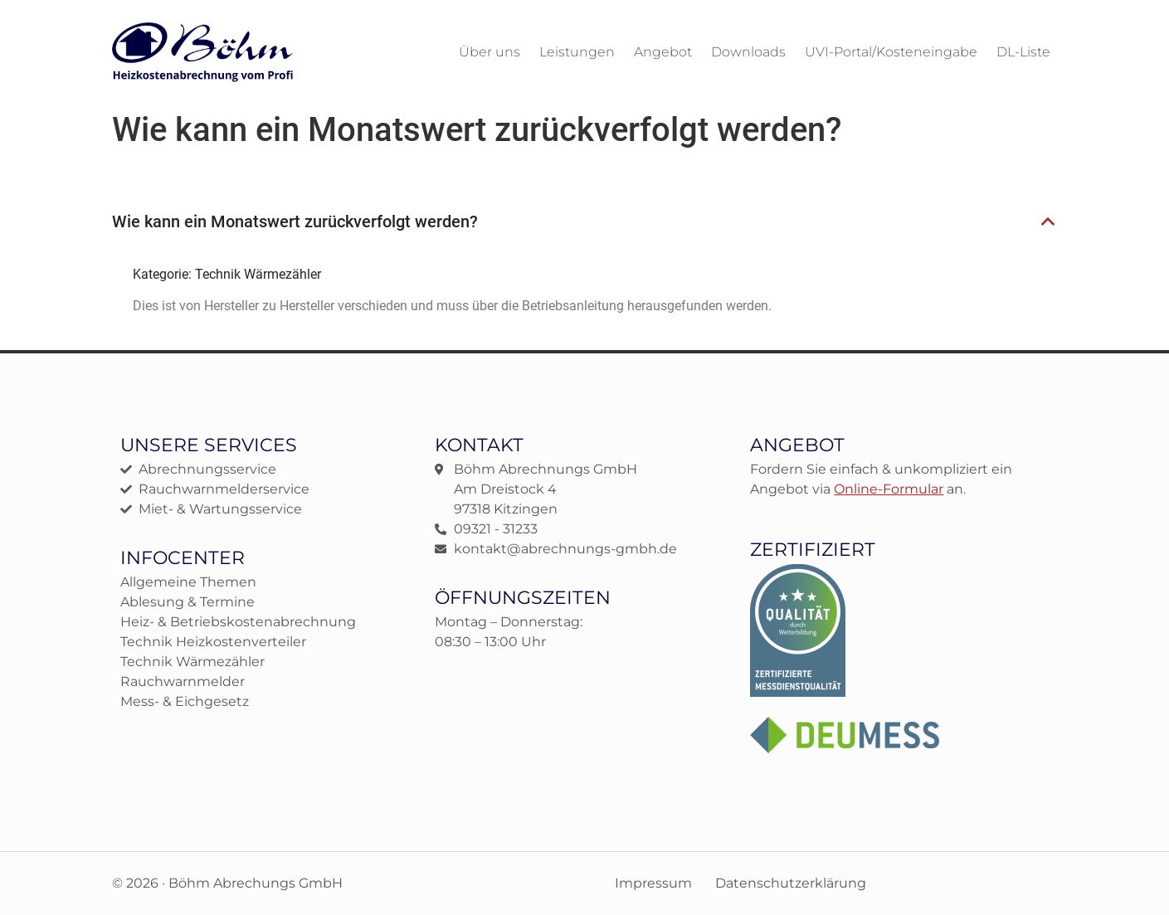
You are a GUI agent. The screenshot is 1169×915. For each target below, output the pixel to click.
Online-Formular (888, 489)
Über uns (489, 52)
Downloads (748, 52)
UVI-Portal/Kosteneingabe (891, 52)
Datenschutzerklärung (790, 883)
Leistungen (577, 52)
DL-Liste (1023, 52)
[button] (584, 222)
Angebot (663, 52)
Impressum (653, 883)
